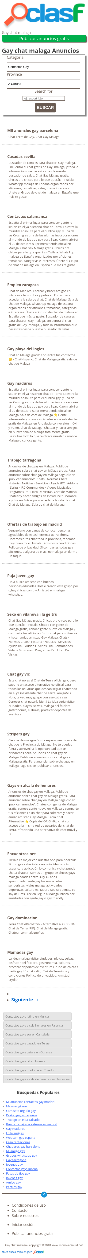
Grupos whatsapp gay (21, 1155)
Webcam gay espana (20, 1137)
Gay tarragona (16, 1160)
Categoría (15, 57)
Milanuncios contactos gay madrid (30, 1102)
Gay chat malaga (16, 32)
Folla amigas (15, 1133)
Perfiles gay (14, 1187)
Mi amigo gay (15, 1151)
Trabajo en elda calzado (23, 1120)
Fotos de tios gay (18, 1173)
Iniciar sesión (23, 1224)
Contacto (19, 1210)
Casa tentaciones (18, 1142)
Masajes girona (16, 1106)
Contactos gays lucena (22, 1169)
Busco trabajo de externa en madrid (31, 1124)
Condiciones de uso (29, 1205)
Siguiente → (25, 999)
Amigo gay (13, 1182)
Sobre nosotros (25, 1215)
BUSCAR (45, 107)
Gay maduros (15, 1128)
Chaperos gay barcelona (23, 1146)
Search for (44, 91)
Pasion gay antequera (21, 1115)
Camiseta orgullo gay (21, 1111)
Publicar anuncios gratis (44, 38)
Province (14, 74)
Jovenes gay (14, 1164)
